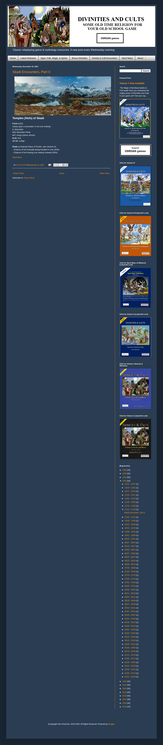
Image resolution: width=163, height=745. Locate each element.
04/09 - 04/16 (130, 626)
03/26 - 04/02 (130, 633)
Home (13, 58)
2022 (124, 681)
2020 (124, 688)
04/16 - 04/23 (130, 622)
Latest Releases (28, 58)
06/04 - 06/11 (130, 597)
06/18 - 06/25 (130, 590)
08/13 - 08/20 (130, 561)
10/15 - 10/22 (130, 528)
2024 (124, 477)
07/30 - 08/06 (130, 568)
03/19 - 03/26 (130, 637)
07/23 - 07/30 (130, 572)
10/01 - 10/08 (130, 535)
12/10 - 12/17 (130, 495)
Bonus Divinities (79, 58)
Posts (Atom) (29, 178)
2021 (124, 685)
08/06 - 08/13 (130, 564)
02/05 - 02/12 (130, 659)
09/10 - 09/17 (130, 546)
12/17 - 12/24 (130, 491)
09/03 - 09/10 (130, 550)
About (140, 58)
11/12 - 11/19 (130, 509)
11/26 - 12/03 (130, 502)
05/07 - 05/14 (130, 611)
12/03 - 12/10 (130, 498)
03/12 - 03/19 (130, 640)
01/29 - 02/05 (130, 662)
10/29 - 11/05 (130, 521)
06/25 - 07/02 (130, 586)
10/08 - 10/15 (130, 532)
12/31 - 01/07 (130, 484)
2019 (124, 692)
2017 (124, 699)
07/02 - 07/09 (130, 582)
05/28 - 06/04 (130, 601)
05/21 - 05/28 (130, 604)
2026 (124, 470)
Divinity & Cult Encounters (104, 58)
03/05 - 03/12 (130, 644)
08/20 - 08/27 (130, 557)
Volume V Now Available (132, 83)
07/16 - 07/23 (130, 575)
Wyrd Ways (127, 58)
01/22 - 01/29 (130, 666)
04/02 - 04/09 (130, 630)
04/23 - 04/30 (130, 619)
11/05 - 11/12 (130, 517)
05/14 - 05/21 (130, 608)
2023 (124, 481)
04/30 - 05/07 (130, 615)
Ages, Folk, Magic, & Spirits (54, 58)
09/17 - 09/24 (130, 543)
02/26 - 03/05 (130, 648)
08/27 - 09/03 (130, 553)
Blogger (111, 724)
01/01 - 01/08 (130, 677)
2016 (124, 703)
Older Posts (104, 173)
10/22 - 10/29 (130, 524)
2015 (124, 707)
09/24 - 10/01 (130, 539)
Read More (17, 157)
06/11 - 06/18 (130, 593)
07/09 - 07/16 (130, 579)
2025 (124, 474)
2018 (124, 696)
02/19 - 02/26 (130, 651)
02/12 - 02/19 (130, 655)
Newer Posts (18, 173)
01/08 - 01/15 (130, 673)
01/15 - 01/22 (130, 669)
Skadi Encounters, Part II (31, 72)
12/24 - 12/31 (130, 488)
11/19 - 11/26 (130, 506)
